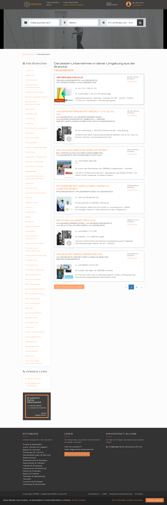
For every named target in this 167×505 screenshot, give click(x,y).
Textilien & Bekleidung (34, 476)
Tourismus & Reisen (33, 482)
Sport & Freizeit (31, 474)
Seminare (29, 308)
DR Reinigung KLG (70, 77)
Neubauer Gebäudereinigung (79, 254)
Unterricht (29, 327)
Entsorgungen (31, 142)
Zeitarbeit (29, 356)
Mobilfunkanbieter (32, 226)
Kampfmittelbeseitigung (35, 193)
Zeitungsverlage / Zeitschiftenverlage (33, 362)
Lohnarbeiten (31, 212)
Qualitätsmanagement (34, 270)
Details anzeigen (79, 500)
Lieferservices (31, 202)
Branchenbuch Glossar (77, 454)
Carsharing (29, 118)
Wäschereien (30, 341)
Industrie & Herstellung (34, 468)
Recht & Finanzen (32, 471)
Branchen (30, 54)
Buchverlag (30, 109)
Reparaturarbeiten (33, 279)
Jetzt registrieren (111, 4)
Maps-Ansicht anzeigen (74, 5)
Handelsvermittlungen (34, 166)
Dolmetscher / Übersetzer (36, 128)
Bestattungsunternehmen (36, 97)
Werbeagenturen (32, 346)
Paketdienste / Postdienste (31, 237)
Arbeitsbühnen (31, 80)
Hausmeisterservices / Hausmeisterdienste (34, 177)
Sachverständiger (33, 284)
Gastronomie (29, 458)
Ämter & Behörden (32, 444)
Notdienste (30, 231)
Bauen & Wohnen (31, 450)
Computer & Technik (33, 452)
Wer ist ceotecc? (33, 378)
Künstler (28, 198)
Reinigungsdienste (33, 274)
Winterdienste (31, 351)
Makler (28, 217)
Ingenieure (29, 183)
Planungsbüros (31, 265)
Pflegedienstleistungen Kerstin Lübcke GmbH (82, 187)
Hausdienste (30, 171)
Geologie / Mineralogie (34, 161)
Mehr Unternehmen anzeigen (69, 287)
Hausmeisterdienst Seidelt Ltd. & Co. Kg (85, 112)
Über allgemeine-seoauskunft (33, 384)
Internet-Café (31, 188)
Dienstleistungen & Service (36, 455)
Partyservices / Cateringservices (32, 249)
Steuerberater (31, 317)
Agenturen (29, 75)
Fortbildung (30, 152)
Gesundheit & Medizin (34, 463)
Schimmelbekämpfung (34, 294)
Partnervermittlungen (34, 243)
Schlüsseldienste (32, 298)
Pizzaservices (31, 260)
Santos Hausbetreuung (75, 220)
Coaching (29, 123)
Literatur (29, 207)
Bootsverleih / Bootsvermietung (32, 103)
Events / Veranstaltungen (36, 147)
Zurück (29, 70)
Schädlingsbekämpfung (35, 289)
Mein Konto (138, 3)
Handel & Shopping (32, 466)
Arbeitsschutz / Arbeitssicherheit (32, 86)
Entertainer (30, 133)
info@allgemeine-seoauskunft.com (126, 447)
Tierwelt (27, 479)
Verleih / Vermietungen (35, 332)
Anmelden (138, 5)
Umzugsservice (31, 322)
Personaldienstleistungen (36, 255)
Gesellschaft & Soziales (35, 460)
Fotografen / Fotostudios (35, 157)
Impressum (93, 494)
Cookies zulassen (154, 500)
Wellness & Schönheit (34, 484)
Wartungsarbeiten (33, 337)
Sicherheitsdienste (33, 313)
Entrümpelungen (32, 138)
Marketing (29, 221)
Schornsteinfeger (32, 303)
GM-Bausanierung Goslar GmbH (81, 150)
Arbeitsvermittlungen (34, 92)
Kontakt (139, 494)
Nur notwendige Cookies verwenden (127, 500)
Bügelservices (31, 114)
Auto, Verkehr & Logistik (35, 447)
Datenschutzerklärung (120, 494)
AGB (104, 494)
